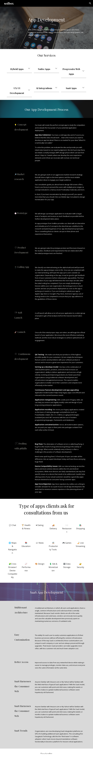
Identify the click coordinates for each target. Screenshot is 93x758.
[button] (90, 3)
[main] (56, 17)
